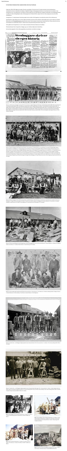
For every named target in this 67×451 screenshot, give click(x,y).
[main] (33, 5)
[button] (66, 1)
